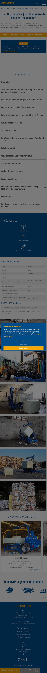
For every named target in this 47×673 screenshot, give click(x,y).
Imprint (10, 336)
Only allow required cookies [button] (23, 341)
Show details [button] (23, 344)
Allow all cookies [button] (23, 348)
